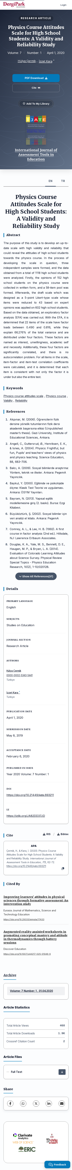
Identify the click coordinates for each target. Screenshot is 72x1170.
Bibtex (63, 834)
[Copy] (63, 868)
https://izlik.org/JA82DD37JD (25, 816)
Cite (36, 87)
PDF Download (36, 77)
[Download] (62, 1072)
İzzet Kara (45, 61)
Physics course (56, 396)
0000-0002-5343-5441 (19, 675)
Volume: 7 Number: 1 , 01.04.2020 (31, 991)
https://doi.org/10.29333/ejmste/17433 (23, 919)
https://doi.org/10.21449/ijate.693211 (30, 795)
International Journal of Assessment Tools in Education (36, 154)
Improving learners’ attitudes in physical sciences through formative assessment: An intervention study (35, 900)
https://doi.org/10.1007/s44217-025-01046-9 (27, 954)
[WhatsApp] (23, 1103)
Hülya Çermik (27, 61)
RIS (47, 834)
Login (63, 4)
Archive (9, 975)
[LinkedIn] (49, 1103)
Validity (8, 400)
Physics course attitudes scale (23, 396)
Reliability (21, 400)
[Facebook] (10, 1103)
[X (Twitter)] (36, 1103)
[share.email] (62, 1103)
